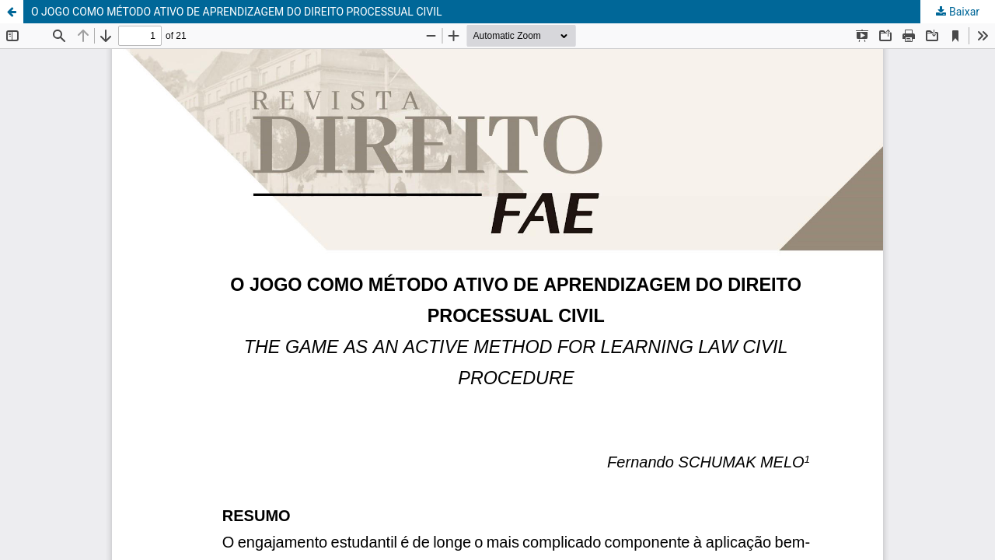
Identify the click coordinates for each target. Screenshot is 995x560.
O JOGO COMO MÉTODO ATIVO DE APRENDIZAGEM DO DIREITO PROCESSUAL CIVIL (236, 11)
